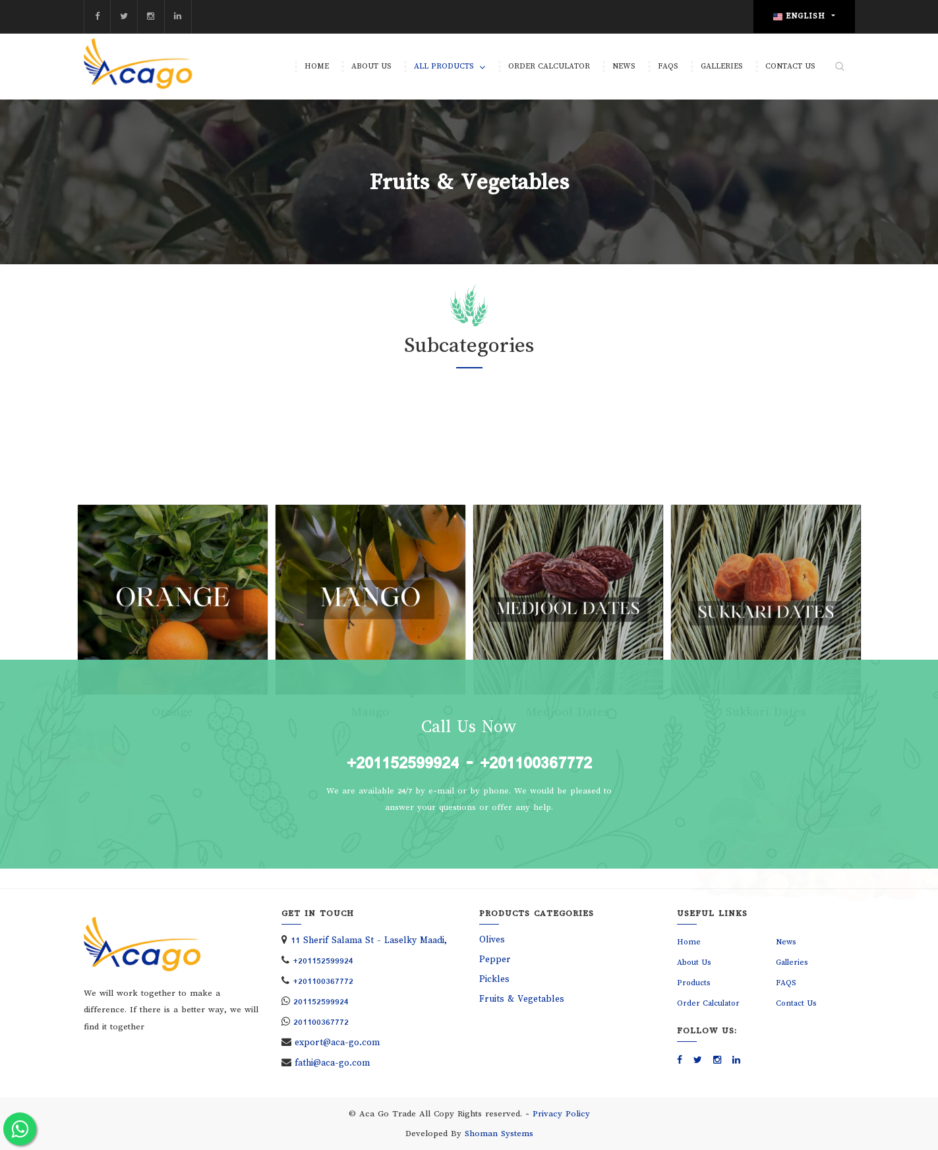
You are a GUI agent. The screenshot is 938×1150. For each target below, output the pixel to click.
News (623, 66)
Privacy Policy (561, 1113)
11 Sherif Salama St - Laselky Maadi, (369, 940)
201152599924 (321, 1001)
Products (694, 983)
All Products (444, 66)
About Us (371, 66)
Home (317, 66)
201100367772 (321, 1022)
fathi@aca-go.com (332, 1063)
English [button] (801, 16)
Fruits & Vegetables (521, 999)
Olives (492, 939)
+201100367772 (536, 762)
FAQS (668, 66)
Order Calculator (549, 66)
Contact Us (790, 66)
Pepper (495, 959)
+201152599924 (403, 762)
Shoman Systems (499, 1133)
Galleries (722, 66)
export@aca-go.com (337, 1042)
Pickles (494, 979)
